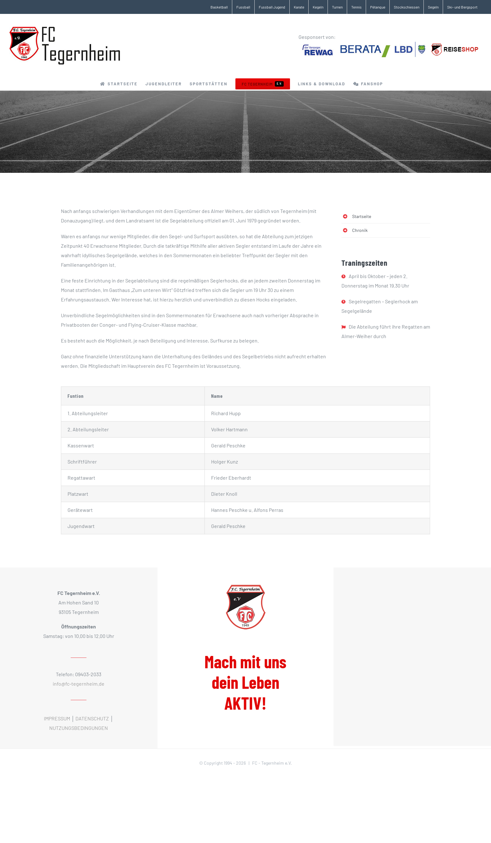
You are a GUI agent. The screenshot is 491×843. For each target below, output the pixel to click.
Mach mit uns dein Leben (245, 682)
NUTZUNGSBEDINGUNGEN (78, 728)
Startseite (361, 216)
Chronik (360, 230)
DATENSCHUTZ (92, 718)
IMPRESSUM (57, 718)
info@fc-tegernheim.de (78, 684)
